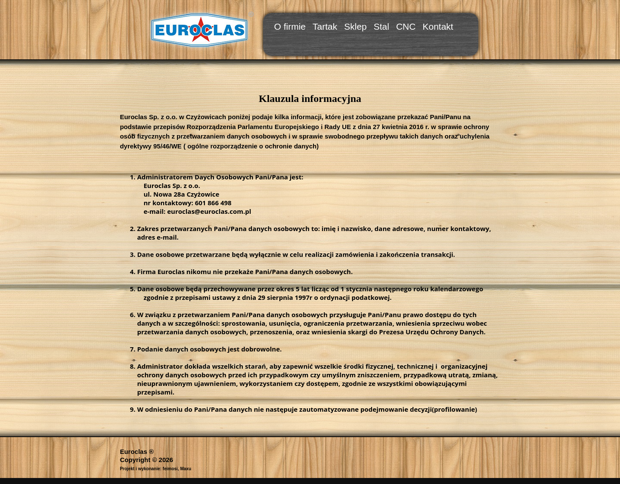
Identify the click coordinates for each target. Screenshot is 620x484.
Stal (381, 26)
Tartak (325, 26)
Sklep (355, 26)
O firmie (290, 26)
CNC (406, 26)
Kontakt (437, 26)
